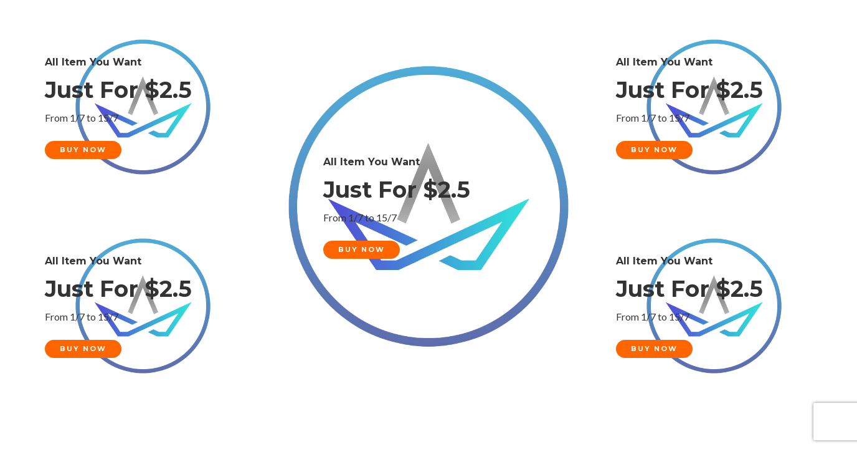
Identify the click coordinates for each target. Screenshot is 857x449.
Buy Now (83, 149)
